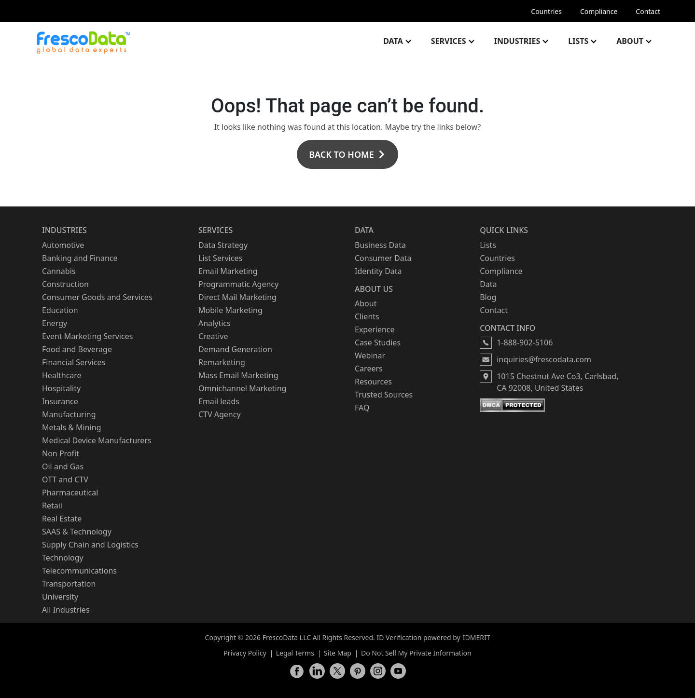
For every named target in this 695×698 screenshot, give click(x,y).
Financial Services (73, 362)
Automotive (63, 245)
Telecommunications (79, 570)
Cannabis (58, 271)
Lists (578, 41)
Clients (367, 316)
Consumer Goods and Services (97, 297)
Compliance (598, 11)
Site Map (337, 652)
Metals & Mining (71, 427)
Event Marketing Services (87, 336)
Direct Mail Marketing (237, 297)
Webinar (370, 355)
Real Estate (62, 518)
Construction (65, 284)
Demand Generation (235, 349)
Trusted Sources (384, 394)
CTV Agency (219, 414)
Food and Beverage (77, 349)
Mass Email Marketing (238, 375)
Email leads (218, 401)
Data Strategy (223, 245)
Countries (546, 11)
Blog (488, 297)
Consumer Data (383, 258)
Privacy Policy (244, 652)
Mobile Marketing (230, 310)
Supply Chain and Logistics (90, 544)
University (60, 596)
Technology (62, 557)
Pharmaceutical (70, 492)
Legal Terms (295, 652)
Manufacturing (69, 414)
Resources (373, 381)
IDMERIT (476, 637)
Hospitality (61, 388)
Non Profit (60, 453)
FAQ (362, 407)
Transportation (69, 583)
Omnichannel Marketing (242, 388)
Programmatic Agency (238, 284)
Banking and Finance (80, 258)
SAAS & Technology (76, 531)
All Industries (66, 609)
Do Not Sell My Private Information (416, 652)
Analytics (214, 323)
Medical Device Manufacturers (97, 440)
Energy (54, 323)
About (629, 41)
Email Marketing (228, 271)
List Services (220, 258)
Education (60, 310)
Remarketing (221, 362)
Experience (375, 329)
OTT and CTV (65, 479)
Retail (52, 505)
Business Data (380, 245)
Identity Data (378, 271)
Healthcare (62, 375)
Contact (648, 11)
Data (393, 41)
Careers (369, 368)
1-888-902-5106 (525, 342)
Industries (517, 41)
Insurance (60, 401)
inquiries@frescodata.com (544, 359)
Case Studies (378, 342)
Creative (213, 336)
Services (448, 41)
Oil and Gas (62, 466)
